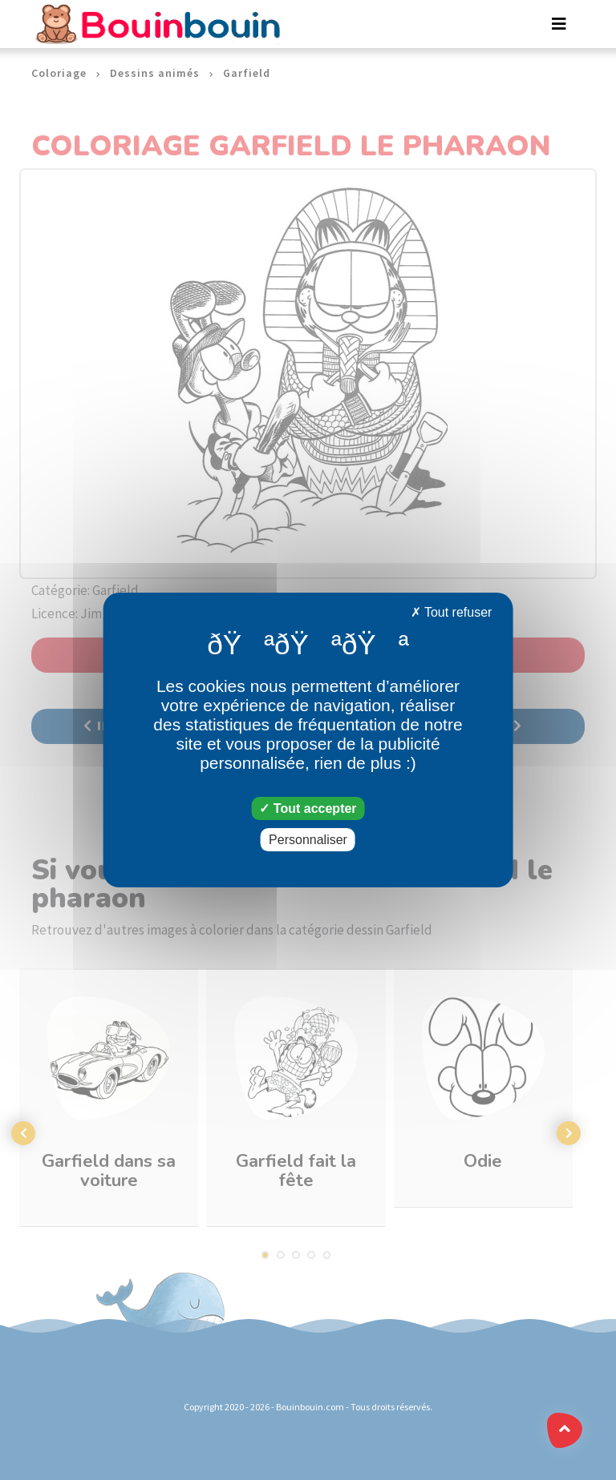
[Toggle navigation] (559, 24)
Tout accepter (307, 808)
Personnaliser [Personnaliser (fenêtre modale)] (308, 840)
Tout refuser (451, 612)
